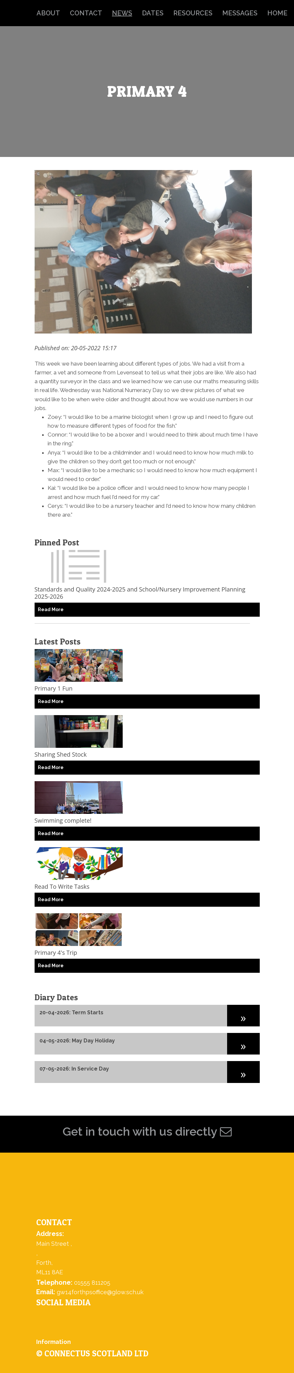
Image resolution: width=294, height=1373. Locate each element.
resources (192, 13)
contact (86, 13)
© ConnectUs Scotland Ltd (92, 1353)
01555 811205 (92, 1282)
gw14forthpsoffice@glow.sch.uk (100, 1292)
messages (239, 13)
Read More (51, 609)
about (48, 13)
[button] (243, 1015)
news (122, 13)
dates (152, 13)
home (277, 13)
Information (53, 1341)
